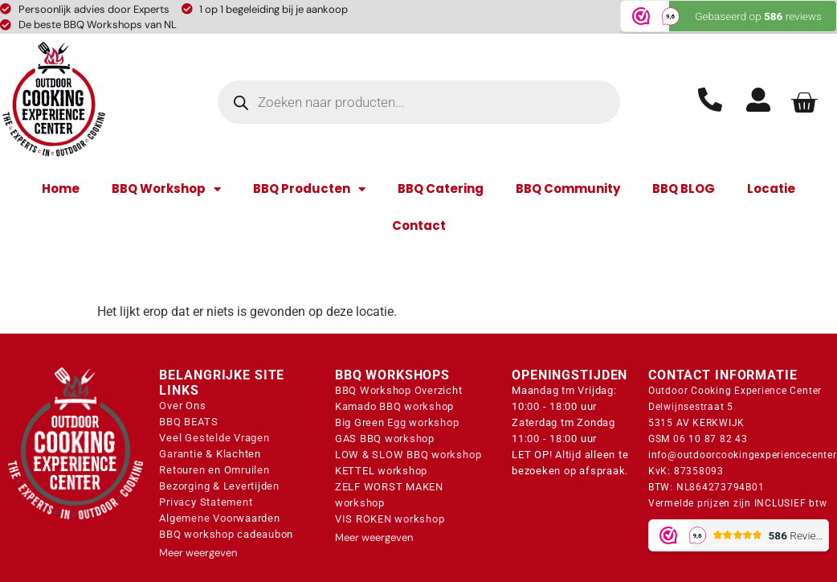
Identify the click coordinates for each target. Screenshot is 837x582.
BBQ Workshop (166, 189)
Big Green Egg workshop (397, 422)
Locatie (771, 188)
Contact (419, 225)
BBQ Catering (441, 188)
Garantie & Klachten (209, 454)
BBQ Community (568, 188)
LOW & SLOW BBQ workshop (408, 455)
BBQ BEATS (188, 422)
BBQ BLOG (683, 188)
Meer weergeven (198, 552)
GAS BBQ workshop (385, 438)
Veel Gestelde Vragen (214, 438)
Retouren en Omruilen (214, 470)
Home (61, 188)
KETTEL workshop (381, 471)
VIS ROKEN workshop (390, 519)
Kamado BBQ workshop (394, 406)
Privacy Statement (205, 502)
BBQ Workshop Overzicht (399, 390)
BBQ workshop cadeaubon (226, 534)
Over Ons (182, 406)
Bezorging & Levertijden (219, 486)
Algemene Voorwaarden (219, 518)
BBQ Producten (309, 189)
